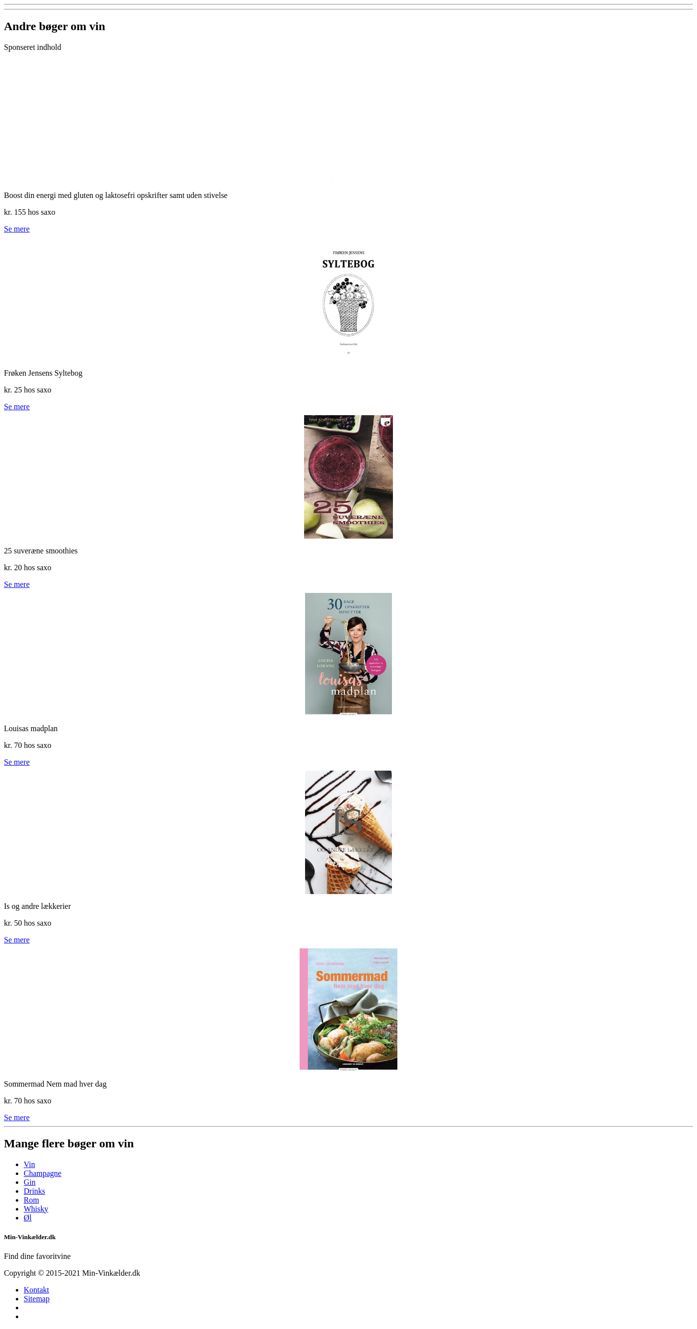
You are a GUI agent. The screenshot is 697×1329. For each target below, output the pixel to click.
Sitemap (36, 1298)
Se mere (17, 229)
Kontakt (36, 1290)
